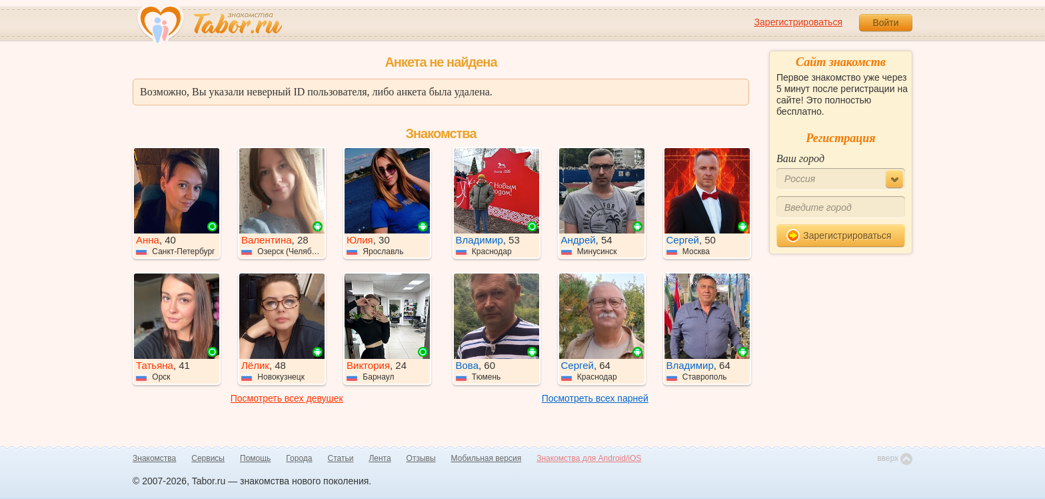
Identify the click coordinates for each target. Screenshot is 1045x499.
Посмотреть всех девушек (287, 398)
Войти (885, 22)
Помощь (255, 458)
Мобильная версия (486, 458)
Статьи (341, 458)
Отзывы (421, 458)
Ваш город (800, 158)
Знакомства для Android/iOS (588, 458)
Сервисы (208, 458)
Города (299, 458)
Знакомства (154, 458)
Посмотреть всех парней (595, 398)
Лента (380, 458)
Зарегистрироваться (798, 22)
